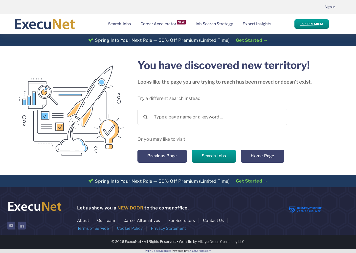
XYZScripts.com (200, 251)
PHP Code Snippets (158, 251)
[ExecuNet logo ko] (34, 201)
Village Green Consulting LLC (221, 241)
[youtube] (11, 226)
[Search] (145, 117)
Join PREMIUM (311, 24)
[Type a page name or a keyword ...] (212, 117)
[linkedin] (22, 226)
